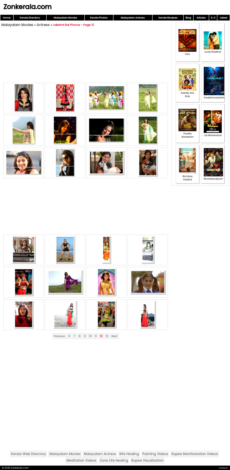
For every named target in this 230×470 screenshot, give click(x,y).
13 (107, 336)
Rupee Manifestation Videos (195, 454)
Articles (201, 18)
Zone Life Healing (114, 460)
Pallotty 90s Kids (187, 93)
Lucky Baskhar (213, 50)
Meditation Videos (81, 460)
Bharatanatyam (213, 177)
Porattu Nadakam (187, 133)
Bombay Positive (187, 176)
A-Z (213, 18)
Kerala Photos (99, 18)
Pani (187, 52)
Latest (223, 18)
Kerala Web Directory (28, 454)
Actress (43, 24)
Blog (188, 18)
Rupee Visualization (147, 460)
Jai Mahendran (213, 133)
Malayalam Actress (133, 18)
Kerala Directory (30, 18)
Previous (59, 336)
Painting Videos (155, 454)
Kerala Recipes (168, 18)
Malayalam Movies (65, 18)
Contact (223, 467)
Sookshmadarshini (215, 96)
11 (96, 336)
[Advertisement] (85, 56)
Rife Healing (129, 454)
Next (114, 336)
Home (7, 18)
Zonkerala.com (27, 6)
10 (90, 336)
